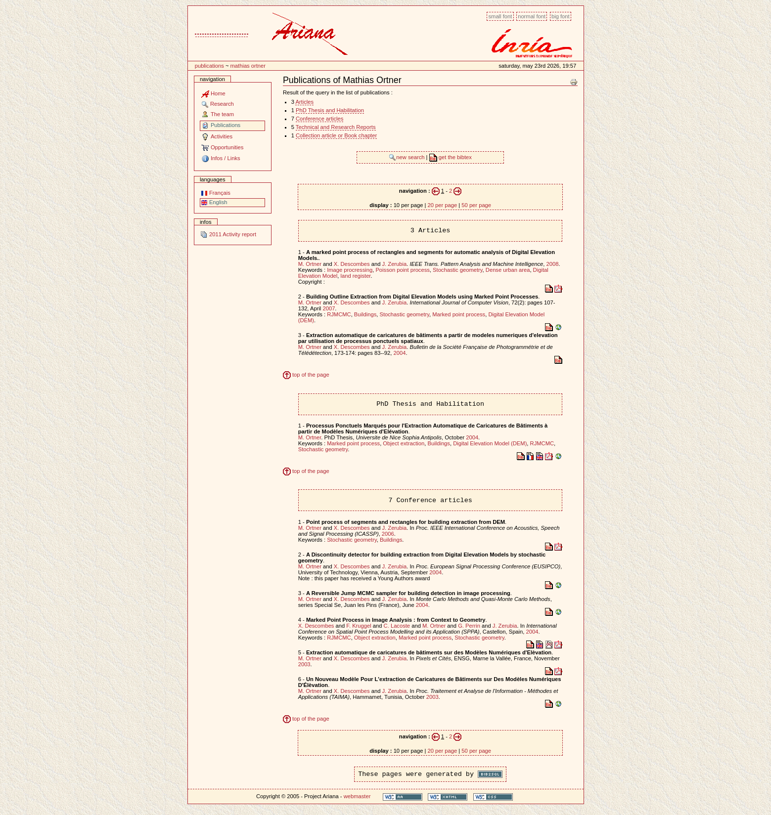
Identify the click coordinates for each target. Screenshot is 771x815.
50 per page (476, 205)
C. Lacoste (397, 626)
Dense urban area (508, 270)
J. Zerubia (394, 264)
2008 (552, 264)
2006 (388, 534)
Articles (304, 102)
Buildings (365, 314)
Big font (560, 16)
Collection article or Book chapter (336, 135)
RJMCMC (339, 314)
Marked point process (458, 314)
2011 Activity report (228, 234)
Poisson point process (402, 270)
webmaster (357, 796)
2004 (400, 353)
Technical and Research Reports (336, 127)
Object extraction (403, 443)
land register (356, 276)
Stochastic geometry (458, 270)
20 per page (442, 205)
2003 (304, 664)
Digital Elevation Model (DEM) (490, 443)
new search (407, 157)
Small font (500, 16)
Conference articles (319, 119)
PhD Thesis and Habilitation (330, 110)
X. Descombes (352, 264)
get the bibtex (450, 157)
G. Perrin (469, 626)
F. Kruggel (358, 626)
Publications (209, 66)
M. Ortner (309, 264)
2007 (328, 308)
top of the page (306, 375)
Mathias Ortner (248, 66)
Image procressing (349, 270)
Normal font (531, 16)
